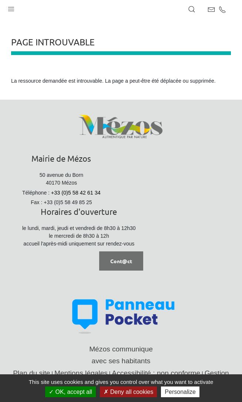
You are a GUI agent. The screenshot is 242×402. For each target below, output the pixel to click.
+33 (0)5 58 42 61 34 (76, 193)
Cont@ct (121, 261)
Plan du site (31, 373)
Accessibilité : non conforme (156, 373)
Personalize (180, 392)
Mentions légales (81, 373)
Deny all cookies (128, 392)
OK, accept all (70, 392)
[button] (11, 7)
